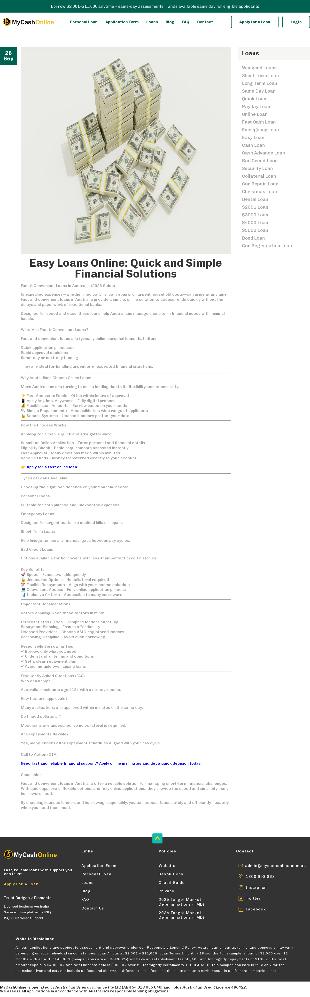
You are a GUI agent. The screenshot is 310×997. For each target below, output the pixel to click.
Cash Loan (253, 145)
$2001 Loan (255, 207)
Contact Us (92, 908)
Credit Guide (172, 882)
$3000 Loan (255, 215)
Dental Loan (255, 199)
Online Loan (255, 114)
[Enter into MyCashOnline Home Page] (28, 22)
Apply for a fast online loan (52, 467)
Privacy (166, 891)
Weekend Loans (259, 68)
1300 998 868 (260, 876)
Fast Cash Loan (259, 122)
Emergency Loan (260, 129)
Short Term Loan (260, 75)
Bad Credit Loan (260, 160)
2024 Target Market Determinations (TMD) (181, 915)
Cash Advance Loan (263, 153)
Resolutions (171, 874)
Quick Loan (254, 99)
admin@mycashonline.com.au (275, 865)
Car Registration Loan (267, 246)
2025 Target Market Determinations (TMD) (181, 901)
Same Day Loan (259, 91)
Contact (205, 22)
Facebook (256, 909)
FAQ (185, 22)
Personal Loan (84, 22)
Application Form (122, 22)
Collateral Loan (259, 176)
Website (167, 865)
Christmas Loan (259, 191)
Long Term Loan (259, 83)
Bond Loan (253, 238)
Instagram (257, 887)
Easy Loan (253, 137)
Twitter (253, 898)
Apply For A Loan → (25, 884)
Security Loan (257, 168)
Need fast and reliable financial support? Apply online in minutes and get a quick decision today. (111, 763)
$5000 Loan (255, 230)
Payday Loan (256, 106)
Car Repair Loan (260, 184)
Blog (170, 22)
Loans (152, 22)
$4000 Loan (255, 222)
